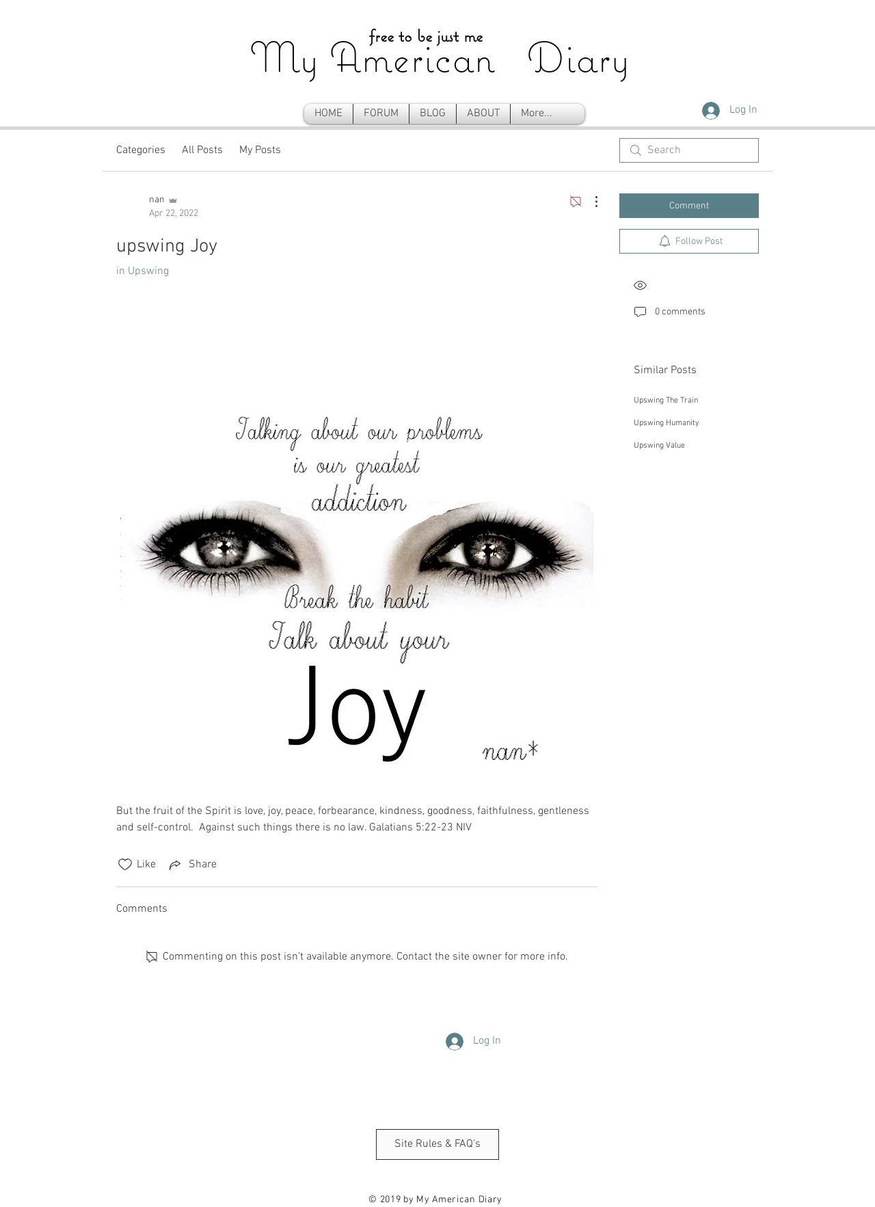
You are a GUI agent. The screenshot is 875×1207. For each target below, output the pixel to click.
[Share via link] (192, 864)
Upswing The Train (666, 400)
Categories (140, 150)
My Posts (260, 150)
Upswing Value (659, 445)
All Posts (202, 150)
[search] (689, 150)
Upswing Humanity (666, 423)
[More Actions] (589, 201)
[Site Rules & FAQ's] (437, 1144)
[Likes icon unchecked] (125, 864)
